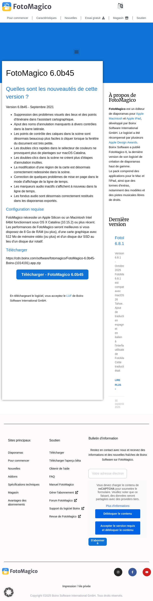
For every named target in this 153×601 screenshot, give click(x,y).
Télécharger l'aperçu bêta (65, 460)
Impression (69, 586)
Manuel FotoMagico (61, 484)
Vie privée (84, 586)
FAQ (52, 476)
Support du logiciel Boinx (66, 508)
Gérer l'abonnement (63, 492)
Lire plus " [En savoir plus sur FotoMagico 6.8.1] (118, 385)
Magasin (120, 18)
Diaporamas (15, 452)
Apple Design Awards (123, 142)
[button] (76, 51)
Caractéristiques (46, 18)
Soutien (141, 18)
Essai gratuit (95, 18)
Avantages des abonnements (17, 502)
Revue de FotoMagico (65, 516)
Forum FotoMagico (63, 500)
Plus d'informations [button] (117, 505)
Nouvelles (71, 18)
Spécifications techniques (23, 484)
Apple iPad (134, 118)
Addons (12, 476)
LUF (69, 295)
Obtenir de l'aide (59, 468)
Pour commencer (17, 18)
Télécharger (56, 452)
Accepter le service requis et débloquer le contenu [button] (117, 528)
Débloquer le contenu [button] (118, 513)
